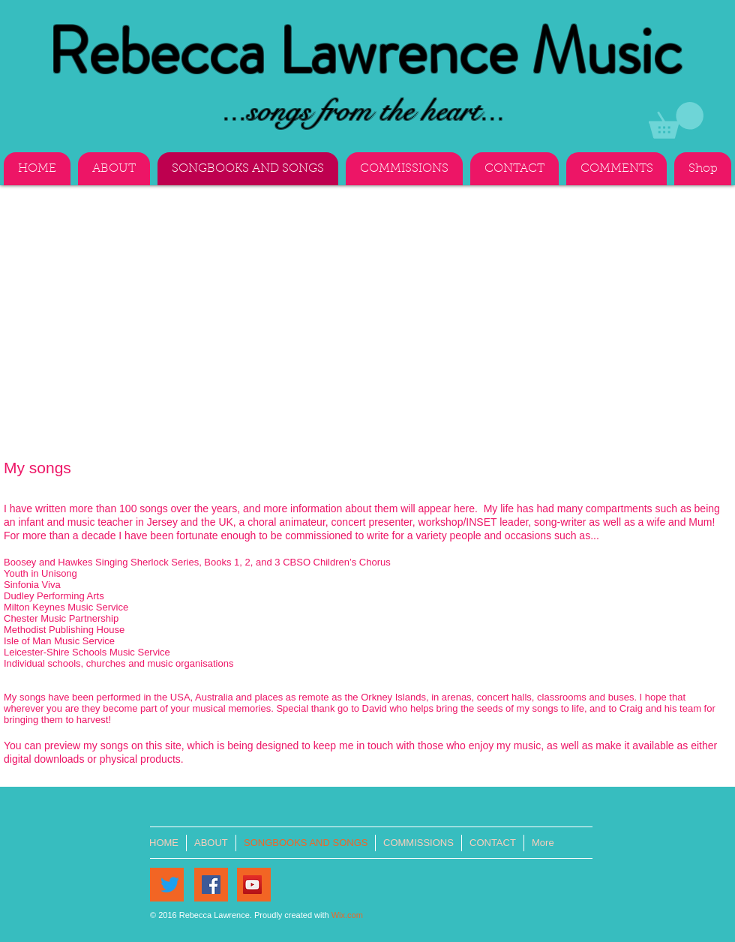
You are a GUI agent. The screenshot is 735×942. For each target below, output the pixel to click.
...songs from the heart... (364, 111)
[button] (676, 120)
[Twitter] (169, 884)
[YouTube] (252, 884)
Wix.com (347, 915)
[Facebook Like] (313, 894)
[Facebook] (211, 884)
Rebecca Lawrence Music (364, 51)
